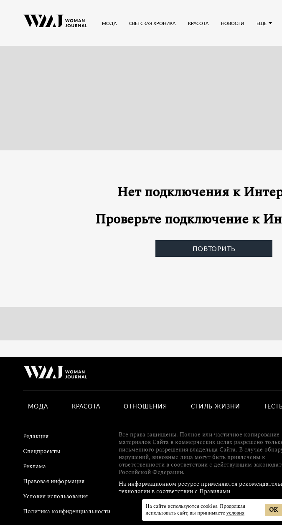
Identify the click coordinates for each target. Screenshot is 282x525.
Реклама (34, 466)
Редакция (35, 436)
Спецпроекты (41, 451)
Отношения (145, 406)
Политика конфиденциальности (66, 511)
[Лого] (55, 23)
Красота (86, 406)
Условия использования (55, 496)
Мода (38, 406)
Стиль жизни (215, 406)
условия (235, 513)
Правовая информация (53, 481)
